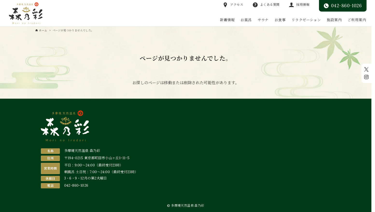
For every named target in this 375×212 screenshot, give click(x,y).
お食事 (280, 20)
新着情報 (227, 20)
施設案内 (334, 20)
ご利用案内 (356, 20)
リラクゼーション (306, 20)
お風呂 (246, 20)
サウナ (263, 20)
